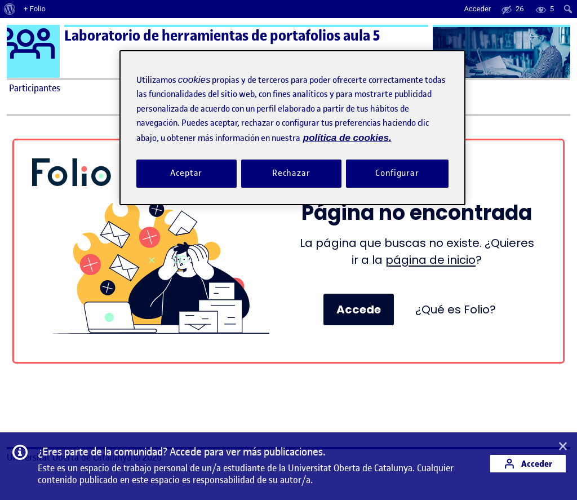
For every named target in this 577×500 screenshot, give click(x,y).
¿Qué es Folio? (455, 309)
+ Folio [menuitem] (35, 9)
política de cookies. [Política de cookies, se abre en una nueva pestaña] (347, 137)
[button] (563, 447)
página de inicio (430, 260)
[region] (292, 127)
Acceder (528, 463)
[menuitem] (10, 9)
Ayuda (400, 88)
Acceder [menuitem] (477, 9)
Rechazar (291, 173)
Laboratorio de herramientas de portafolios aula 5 (222, 35)
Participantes (34, 88)
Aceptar (186, 173)
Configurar (397, 173)
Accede (358, 309)
